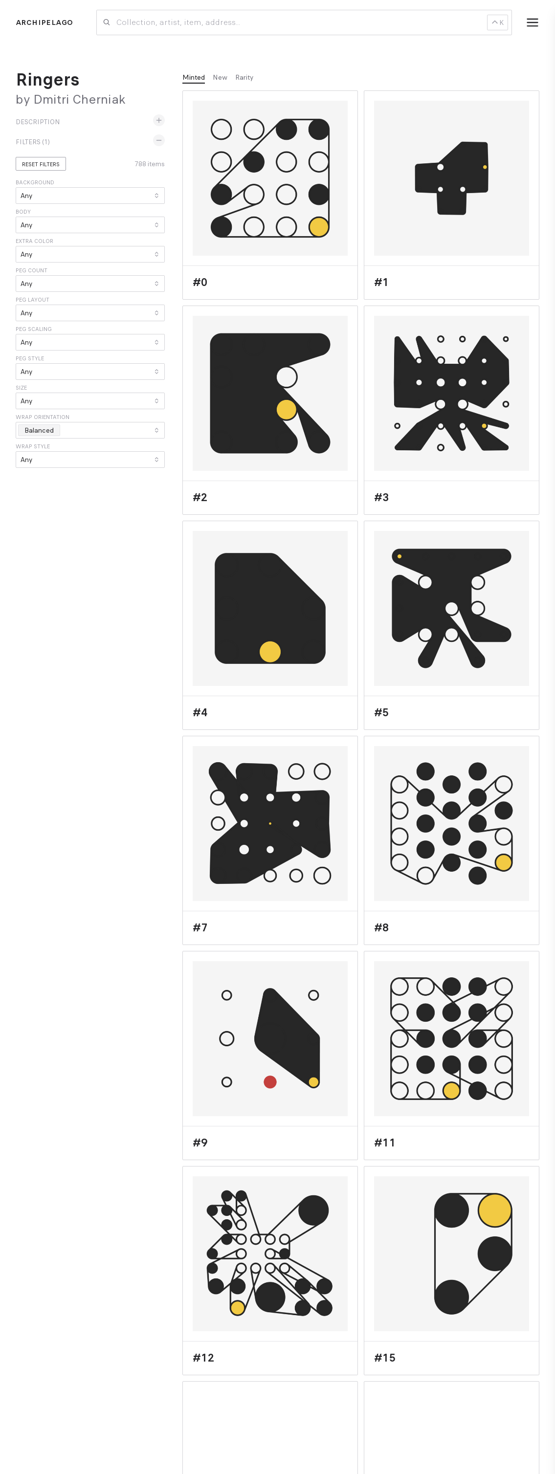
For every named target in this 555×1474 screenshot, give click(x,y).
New (220, 77)
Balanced (41, 430)
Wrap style (33, 446)
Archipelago (44, 22)
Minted (193, 77)
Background (35, 182)
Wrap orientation (42, 417)
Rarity (244, 77)
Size (21, 388)
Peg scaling (34, 329)
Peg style (30, 358)
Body (23, 212)
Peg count (31, 270)
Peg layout (32, 300)
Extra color (34, 241)
